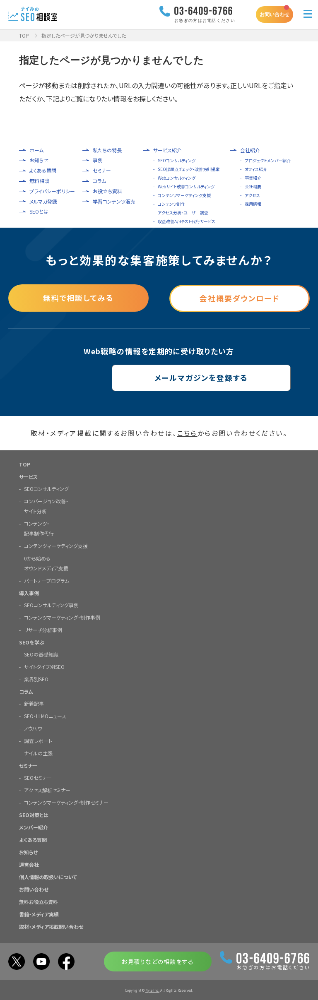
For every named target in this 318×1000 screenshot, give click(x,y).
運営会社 (29, 864)
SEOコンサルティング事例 (51, 604)
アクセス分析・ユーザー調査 (183, 212)
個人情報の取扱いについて (48, 876)
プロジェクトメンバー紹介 (268, 160)
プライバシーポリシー (52, 191)
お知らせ (38, 160)
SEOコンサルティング (176, 160)
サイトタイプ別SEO (44, 666)
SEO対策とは (33, 814)
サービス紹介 (167, 150)
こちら (187, 433)
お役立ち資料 (107, 191)
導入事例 (29, 592)
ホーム (36, 150)
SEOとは (38, 211)
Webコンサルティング (176, 178)
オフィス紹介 (256, 169)
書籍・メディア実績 (39, 913)
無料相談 (39, 181)
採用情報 (253, 204)
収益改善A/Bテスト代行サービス (186, 221)
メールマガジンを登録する (159, 377)
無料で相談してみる (78, 297)
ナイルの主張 (38, 752)
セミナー (102, 170)
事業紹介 (253, 178)
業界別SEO (36, 678)
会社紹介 (250, 150)
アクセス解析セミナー (47, 789)
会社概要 (253, 186)
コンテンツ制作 (171, 204)
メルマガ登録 (43, 201)
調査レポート (38, 740)
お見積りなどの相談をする (157, 961)
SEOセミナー (38, 777)
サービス (28, 476)
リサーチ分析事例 (43, 629)
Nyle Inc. (152, 990)
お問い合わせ (274, 14)
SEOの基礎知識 (41, 653)
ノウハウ (33, 727)
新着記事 (34, 703)
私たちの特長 (107, 150)
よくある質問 (42, 170)
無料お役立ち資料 (38, 901)
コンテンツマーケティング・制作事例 (62, 616)
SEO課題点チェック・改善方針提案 (188, 169)
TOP (24, 35)
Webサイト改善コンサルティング (186, 186)
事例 (98, 160)
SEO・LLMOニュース (45, 715)
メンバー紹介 (33, 826)
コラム (99, 181)
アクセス (252, 195)
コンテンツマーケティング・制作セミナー (66, 801)
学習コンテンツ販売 (114, 201)
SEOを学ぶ (31, 641)
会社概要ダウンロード (239, 297)
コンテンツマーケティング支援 (184, 195)
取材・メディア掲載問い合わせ (51, 926)
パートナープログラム (46, 580)
